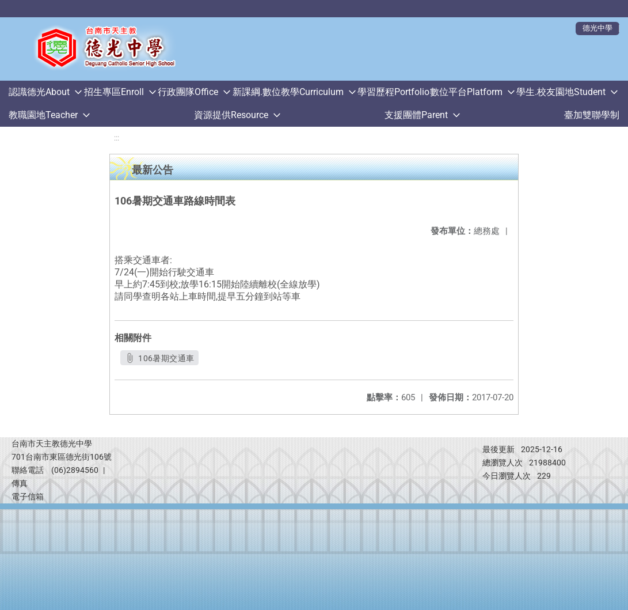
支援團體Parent (416, 114)
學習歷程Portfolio (393, 91)
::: (116, 138)
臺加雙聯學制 (591, 114)
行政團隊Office (188, 91)
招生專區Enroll (114, 91)
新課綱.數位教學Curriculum (288, 91)
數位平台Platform (466, 91)
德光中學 (597, 28)
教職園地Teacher (43, 114)
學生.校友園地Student (561, 91)
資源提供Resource (231, 114)
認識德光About (39, 91)
